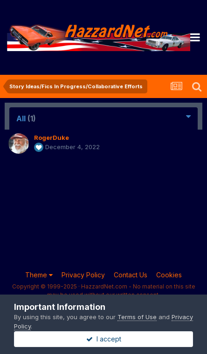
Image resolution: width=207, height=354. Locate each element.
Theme (39, 275)
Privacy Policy (83, 275)
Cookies (169, 275)
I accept (103, 339)
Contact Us (130, 275)
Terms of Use (137, 317)
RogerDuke (51, 137)
